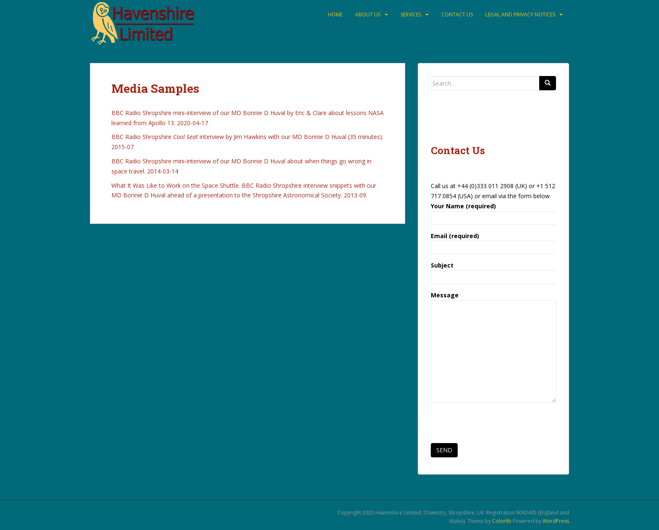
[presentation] (495, 425)
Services (411, 14)
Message (493, 300)
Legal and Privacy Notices (520, 14)
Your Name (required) (493, 212)
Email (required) (493, 242)
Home (335, 14)
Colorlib (501, 521)
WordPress (556, 521)
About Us (367, 14)
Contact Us (457, 14)
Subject (493, 271)
